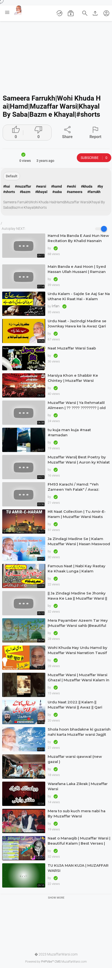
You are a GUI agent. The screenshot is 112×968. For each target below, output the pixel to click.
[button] (106, 13)
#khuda (86, 186)
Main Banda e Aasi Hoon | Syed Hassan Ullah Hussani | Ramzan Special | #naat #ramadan (77, 269)
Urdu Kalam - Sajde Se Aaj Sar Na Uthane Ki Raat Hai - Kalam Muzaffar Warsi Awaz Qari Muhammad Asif (79, 296)
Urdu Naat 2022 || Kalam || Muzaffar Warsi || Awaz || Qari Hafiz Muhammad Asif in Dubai (77, 705)
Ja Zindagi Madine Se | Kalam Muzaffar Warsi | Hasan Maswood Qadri (79, 541)
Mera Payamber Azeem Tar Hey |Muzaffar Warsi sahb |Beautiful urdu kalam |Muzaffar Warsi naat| (79, 623)
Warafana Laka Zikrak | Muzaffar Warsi (78, 786)
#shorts (9, 192)
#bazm (25, 192)
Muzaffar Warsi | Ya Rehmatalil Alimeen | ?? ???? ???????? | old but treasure (77, 405)
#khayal (41, 192)
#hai (6, 186)
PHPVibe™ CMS (51, 961)
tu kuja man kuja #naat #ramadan (69, 432)
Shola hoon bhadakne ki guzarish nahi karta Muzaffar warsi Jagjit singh (79, 732)
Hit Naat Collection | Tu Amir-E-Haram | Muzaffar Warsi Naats (77, 514)
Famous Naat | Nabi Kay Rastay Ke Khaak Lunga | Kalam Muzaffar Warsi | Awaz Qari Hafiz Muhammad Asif (78, 569)
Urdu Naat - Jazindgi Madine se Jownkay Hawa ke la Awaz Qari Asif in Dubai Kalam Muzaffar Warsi (77, 324)
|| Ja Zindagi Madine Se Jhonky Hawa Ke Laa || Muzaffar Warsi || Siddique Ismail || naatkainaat (77, 596)
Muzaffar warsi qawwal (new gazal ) (75, 759)
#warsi (41, 186)
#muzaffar (23, 186)
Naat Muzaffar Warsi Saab (72, 348)
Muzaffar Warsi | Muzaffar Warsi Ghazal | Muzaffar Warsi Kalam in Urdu (78, 677)
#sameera (74, 192)
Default (11, 176)
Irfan (56, 306)
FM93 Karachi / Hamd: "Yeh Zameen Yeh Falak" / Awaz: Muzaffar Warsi (73, 487)
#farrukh (94, 192)
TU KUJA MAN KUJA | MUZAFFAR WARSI (78, 868)
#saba (57, 192)
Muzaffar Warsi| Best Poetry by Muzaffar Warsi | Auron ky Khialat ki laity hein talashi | (79, 460)
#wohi (71, 186)
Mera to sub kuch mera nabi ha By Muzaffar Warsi (76, 813)
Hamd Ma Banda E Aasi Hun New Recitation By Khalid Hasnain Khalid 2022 (78, 238)
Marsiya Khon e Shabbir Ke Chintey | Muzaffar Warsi (73, 378)
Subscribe (94, 158)
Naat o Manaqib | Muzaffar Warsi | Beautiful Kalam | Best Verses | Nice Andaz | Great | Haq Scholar (79, 841)
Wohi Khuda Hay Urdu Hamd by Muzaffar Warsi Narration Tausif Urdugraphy (77, 650)
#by (100, 186)
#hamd (56, 186)
